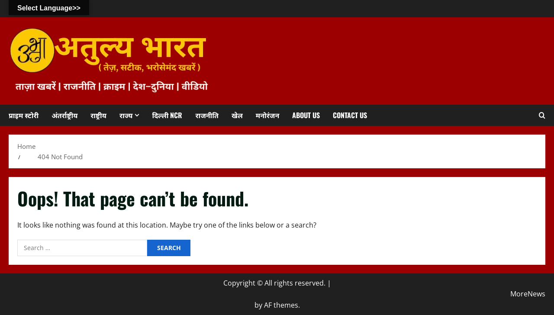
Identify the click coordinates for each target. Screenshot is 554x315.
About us (306, 115)
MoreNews (527, 294)
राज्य (126, 115)
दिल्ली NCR (167, 115)
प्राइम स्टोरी (24, 115)
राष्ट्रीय (98, 115)
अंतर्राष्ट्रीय (64, 115)
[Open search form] (542, 115)
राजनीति (207, 115)
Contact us (350, 115)
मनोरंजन (267, 115)
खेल (237, 115)
